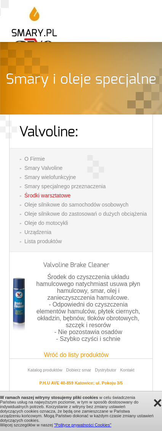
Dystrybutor (105, 370)
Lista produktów (43, 241)
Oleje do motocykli (46, 223)
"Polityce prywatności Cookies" (82, 425)
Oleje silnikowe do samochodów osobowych (76, 205)
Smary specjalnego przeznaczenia (65, 186)
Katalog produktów (44, 370)
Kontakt (127, 370)
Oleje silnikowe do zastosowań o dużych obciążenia (85, 214)
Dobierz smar (78, 370)
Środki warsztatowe (47, 195)
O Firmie (34, 159)
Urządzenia (37, 232)
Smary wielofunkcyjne (50, 177)
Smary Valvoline (43, 168)
